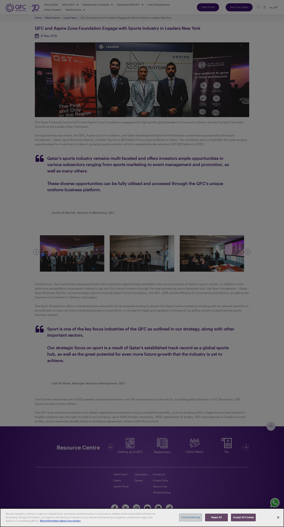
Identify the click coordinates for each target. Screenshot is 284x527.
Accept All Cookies (243, 517)
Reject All (216, 517)
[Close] (278, 517)
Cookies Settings (190, 517)
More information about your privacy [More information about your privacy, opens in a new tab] (60, 520)
